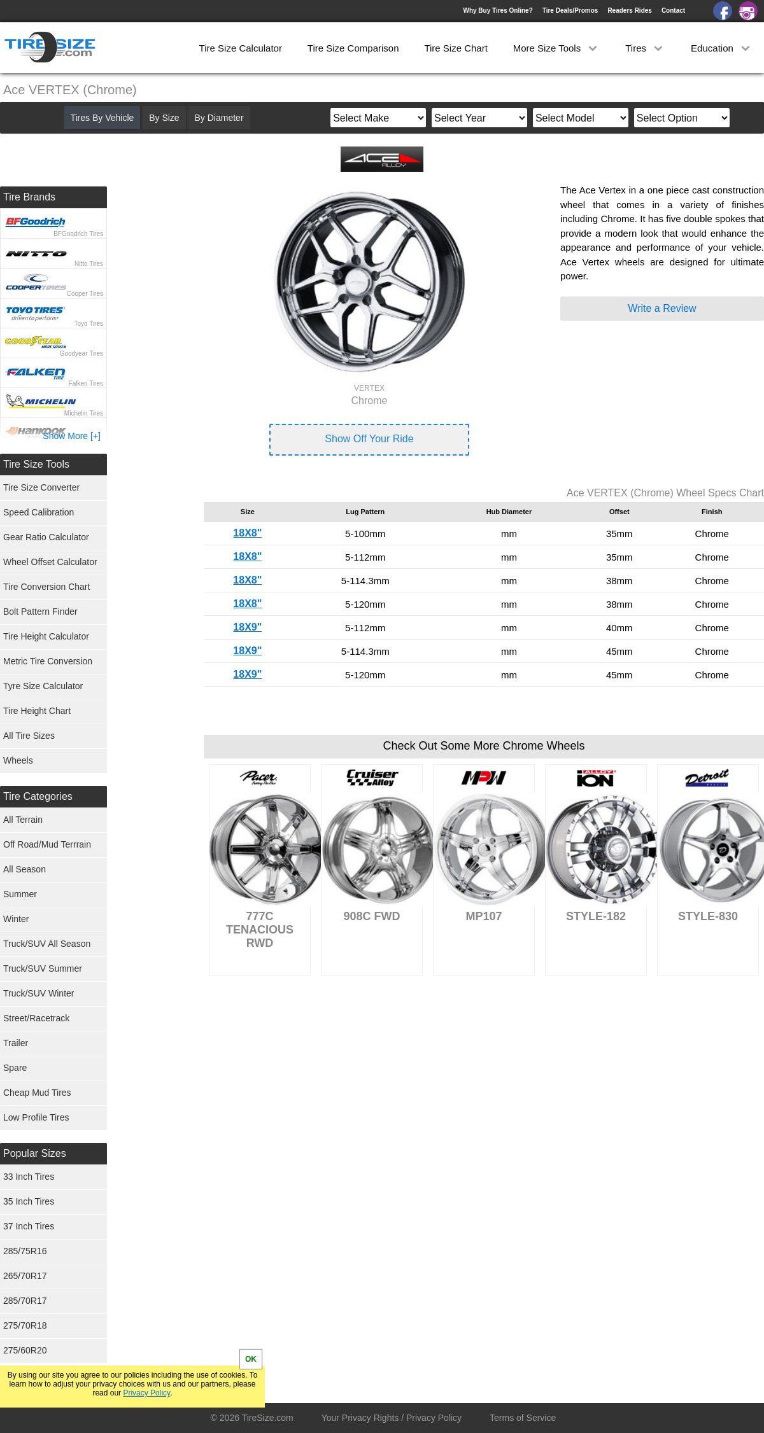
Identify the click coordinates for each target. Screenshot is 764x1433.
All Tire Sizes (29, 735)
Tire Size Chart (455, 48)
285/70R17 (25, 1301)
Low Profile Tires (36, 1117)
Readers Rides (629, 10)
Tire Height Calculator (46, 636)
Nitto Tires (88, 263)
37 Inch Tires (28, 1226)
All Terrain (23, 819)
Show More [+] (72, 436)
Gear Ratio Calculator (46, 537)
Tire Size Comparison (353, 48)
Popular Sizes (34, 1153)
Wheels (18, 760)
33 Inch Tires (28, 1176)
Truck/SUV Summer (42, 968)
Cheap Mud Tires (37, 1092)
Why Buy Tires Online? (497, 10)
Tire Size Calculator (240, 48)
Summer (20, 894)
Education (722, 48)
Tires (645, 48)
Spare (15, 1068)
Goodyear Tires (81, 353)
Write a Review (662, 308)
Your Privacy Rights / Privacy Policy (392, 1418)
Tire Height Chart (37, 711)
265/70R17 (25, 1276)
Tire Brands (29, 197)
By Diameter (219, 118)
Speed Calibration (38, 512)
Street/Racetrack (36, 1018)
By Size (164, 118)
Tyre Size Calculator (43, 686)
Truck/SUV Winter (38, 993)
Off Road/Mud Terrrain (47, 844)
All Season (24, 869)
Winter (16, 919)
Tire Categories (38, 796)
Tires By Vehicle (102, 118)
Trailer (15, 1043)
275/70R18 (25, 1325)
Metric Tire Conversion (47, 661)
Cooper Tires (85, 293)
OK (251, 1359)
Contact (673, 10)
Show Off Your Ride (369, 438)
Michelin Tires (83, 413)
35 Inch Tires (28, 1201)
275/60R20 (25, 1350)
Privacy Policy (146, 1392)
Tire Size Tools (36, 464)
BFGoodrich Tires (78, 233)
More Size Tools (556, 48)
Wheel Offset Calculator (50, 562)
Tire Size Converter (41, 487)
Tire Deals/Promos (570, 10)
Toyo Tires (88, 323)
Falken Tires (86, 383)
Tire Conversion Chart (46, 587)
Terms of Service (523, 1418)
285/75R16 (25, 1251)
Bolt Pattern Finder (40, 611)
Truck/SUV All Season (46, 944)
